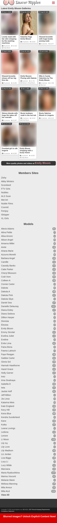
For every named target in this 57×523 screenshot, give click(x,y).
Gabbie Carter (28, 358)
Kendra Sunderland (28, 417)
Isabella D (28, 384)
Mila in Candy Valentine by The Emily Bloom (46, 78)
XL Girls (5, 218)
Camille (28, 262)
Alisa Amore (28, 236)
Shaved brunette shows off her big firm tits (9, 78)
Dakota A (24, 83)
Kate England (28, 406)
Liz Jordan (28, 454)
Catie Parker (28, 269)
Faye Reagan (28, 354)
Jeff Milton (28, 395)
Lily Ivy (28, 443)
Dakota (28, 288)
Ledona (28, 432)
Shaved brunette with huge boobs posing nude (46, 39)
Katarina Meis (28, 402)
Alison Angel (28, 239)
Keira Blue (28, 413)
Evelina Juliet (28, 336)
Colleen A (28, 280)
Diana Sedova (28, 313)
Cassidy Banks (28, 265)
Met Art (4, 200)
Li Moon (28, 439)
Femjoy (4, 211)
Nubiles (4, 192)
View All (5, 495)
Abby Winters (7, 181)
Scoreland (6, 185)
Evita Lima (28, 343)
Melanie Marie (28, 480)
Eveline (28, 339)
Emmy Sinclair (28, 332)
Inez (28, 376)
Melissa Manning (28, 483)
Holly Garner (28, 373)
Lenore (28, 435)
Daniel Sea (28, 302)
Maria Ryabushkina (28, 472)
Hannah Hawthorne (28, 365)
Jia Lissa (28, 398)
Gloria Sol (28, 361)
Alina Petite (28, 232)
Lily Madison (28, 450)
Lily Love (28, 446)
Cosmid (5, 207)
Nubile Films (7, 203)
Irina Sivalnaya (28, 380)
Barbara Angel (28, 258)
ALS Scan (6, 196)
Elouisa (28, 324)
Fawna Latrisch (28, 350)
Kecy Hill (28, 410)
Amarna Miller (28, 243)
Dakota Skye (28, 299)
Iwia (28, 387)
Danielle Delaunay (28, 306)
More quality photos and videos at (28, 163)
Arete (28, 247)
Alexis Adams (28, 228)
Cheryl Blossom (28, 273)
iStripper (5, 214)
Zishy (3, 177)
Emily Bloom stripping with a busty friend (26, 151)
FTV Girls (5, 189)
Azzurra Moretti (28, 254)
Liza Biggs (28, 458)
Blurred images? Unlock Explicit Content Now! (29, 516)
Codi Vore (28, 276)
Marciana (28, 469)
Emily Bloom (6, 48)
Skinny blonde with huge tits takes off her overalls (10, 115)
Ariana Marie (28, 251)
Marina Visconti (28, 476)
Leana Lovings (28, 428)
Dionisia (28, 321)
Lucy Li (28, 461)
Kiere (28, 421)
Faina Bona (28, 347)
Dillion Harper (28, 317)
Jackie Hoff (28, 391)
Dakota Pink (28, 295)
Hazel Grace (28, 369)
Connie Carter (28, 284)
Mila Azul (43, 85)
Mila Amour (28, 487)
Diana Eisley (28, 310)
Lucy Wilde (28, 465)
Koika (28, 424)
